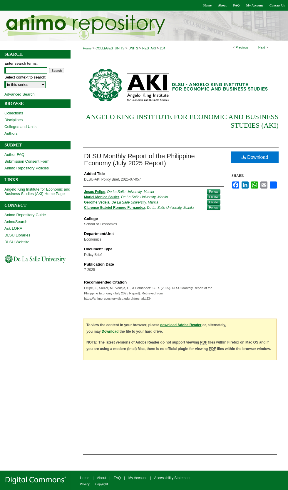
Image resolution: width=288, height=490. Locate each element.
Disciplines (13, 120)
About (101, 478)
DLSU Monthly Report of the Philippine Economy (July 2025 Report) (139, 159)
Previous (242, 47)
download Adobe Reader (180, 325)
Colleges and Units (20, 126)
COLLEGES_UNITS (110, 48)
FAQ (117, 478)
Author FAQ (14, 154)
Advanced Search (19, 94)
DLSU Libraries (17, 235)
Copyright (101, 484)
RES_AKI (149, 48)
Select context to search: (25, 77)
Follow (213, 191)
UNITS (133, 48)
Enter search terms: (21, 63)
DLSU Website (16, 242)
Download (255, 157)
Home (87, 48)
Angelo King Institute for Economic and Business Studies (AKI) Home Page (37, 191)
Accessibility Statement (172, 478)
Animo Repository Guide (25, 215)
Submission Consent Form (26, 161)
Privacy (85, 484)
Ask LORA (13, 228)
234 (162, 48)
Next (261, 47)
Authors (11, 133)
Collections (13, 113)
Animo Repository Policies (26, 168)
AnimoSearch (15, 221)
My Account (137, 478)
